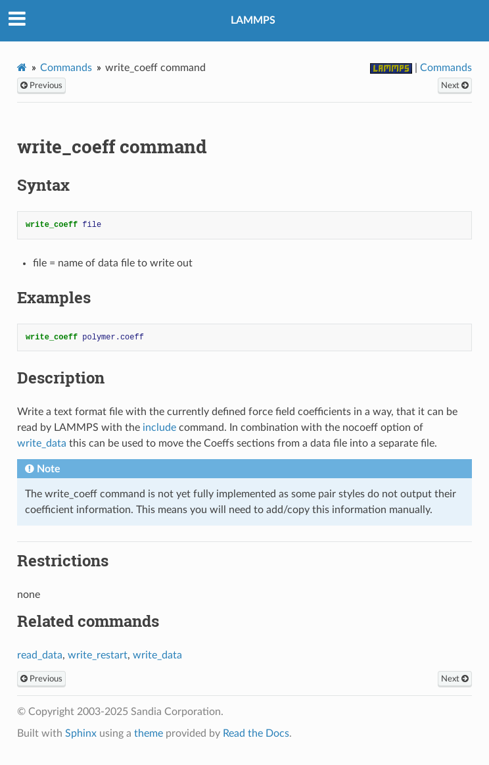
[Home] (22, 67)
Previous (41, 85)
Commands (66, 67)
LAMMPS (253, 20)
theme (148, 733)
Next (455, 85)
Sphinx (81, 733)
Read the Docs (256, 733)
